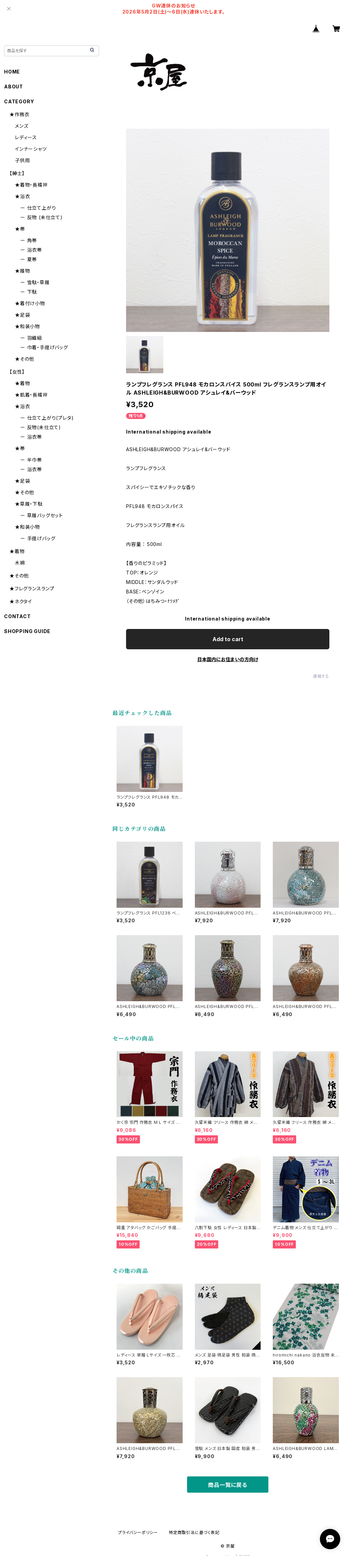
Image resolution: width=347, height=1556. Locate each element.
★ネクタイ (20, 601)
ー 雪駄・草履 (35, 282)
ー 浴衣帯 (31, 250)
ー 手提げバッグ (37, 538)
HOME (12, 72)
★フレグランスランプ (32, 588)
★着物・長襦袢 (31, 185)
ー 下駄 (28, 292)
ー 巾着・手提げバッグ (44, 347)
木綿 (20, 563)
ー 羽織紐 (31, 338)
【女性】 (17, 372)
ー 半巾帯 (31, 460)
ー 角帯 (28, 240)
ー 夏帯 (28, 259)
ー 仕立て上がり (38, 208)
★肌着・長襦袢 (31, 395)
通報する (321, 676)
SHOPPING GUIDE (27, 631)
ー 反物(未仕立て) (40, 427)
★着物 (22, 383)
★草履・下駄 (29, 504)
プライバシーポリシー (138, 1532)
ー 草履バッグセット (41, 515)
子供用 (22, 160)
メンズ (21, 126)
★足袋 (22, 315)
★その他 (24, 359)
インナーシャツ (31, 149)
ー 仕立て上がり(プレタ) (47, 418)
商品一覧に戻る (227, 1484)
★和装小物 (27, 326)
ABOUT (13, 86)
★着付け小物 (30, 303)
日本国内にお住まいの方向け (227, 659)
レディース (26, 137)
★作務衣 (19, 114)
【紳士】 (17, 173)
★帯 (20, 229)
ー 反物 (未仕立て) (41, 217)
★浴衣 (22, 196)
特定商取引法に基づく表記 (194, 1532)
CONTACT (17, 616)
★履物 (22, 271)
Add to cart (227, 639)
